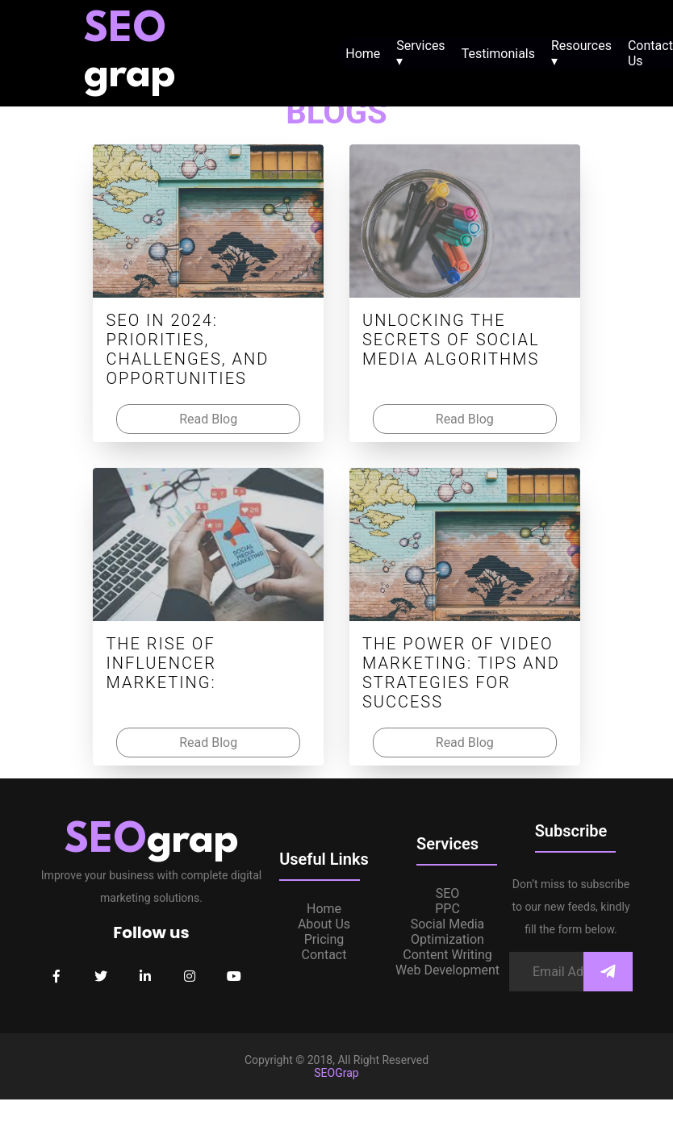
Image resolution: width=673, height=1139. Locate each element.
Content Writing (447, 954)
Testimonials (498, 53)
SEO (448, 893)
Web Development (447, 970)
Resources (581, 53)
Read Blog (208, 419)
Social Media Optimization (448, 931)
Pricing (324, 939)
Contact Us (650, 53)
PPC (447, 908)
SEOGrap (336, 1072)
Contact (324, 954)
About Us (324, 924)
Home (362, 53)
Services (420, 53)
